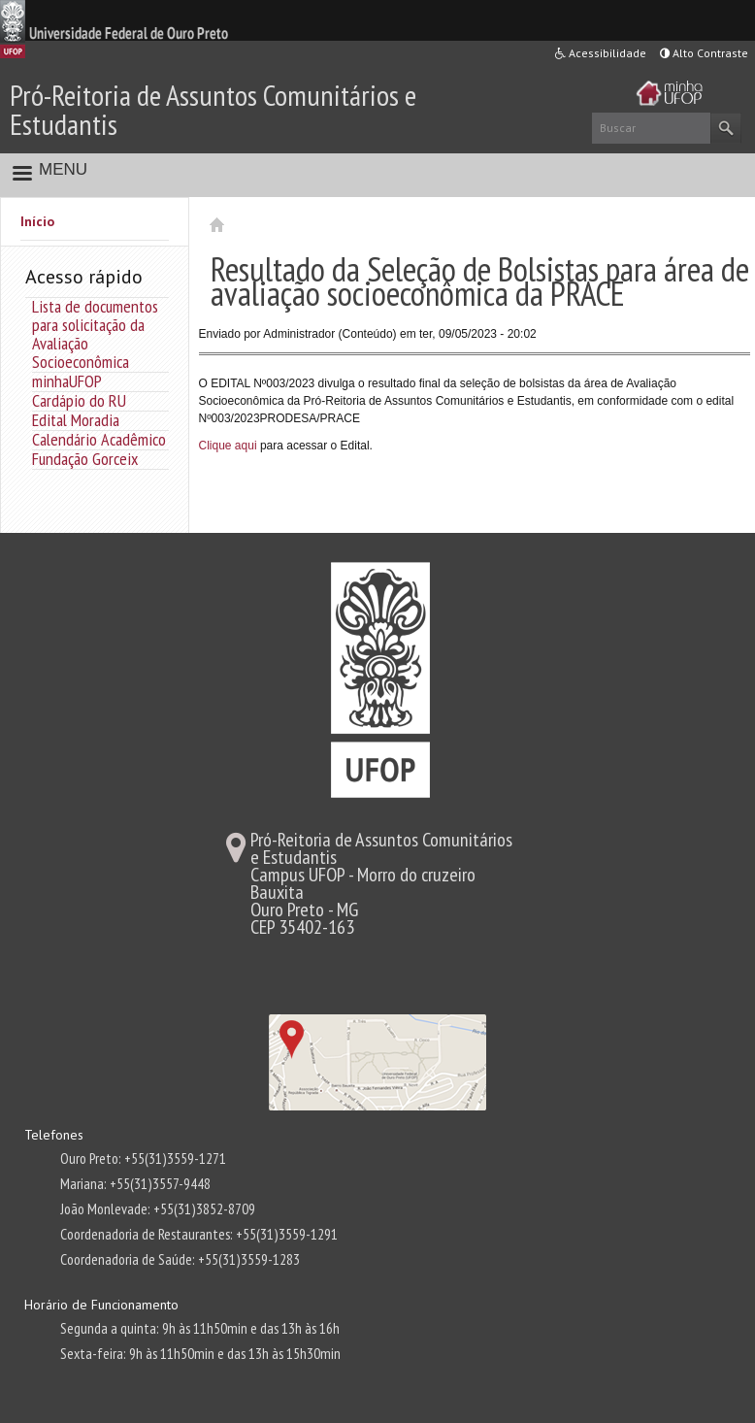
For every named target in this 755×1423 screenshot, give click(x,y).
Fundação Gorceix (85, 458)
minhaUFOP (67, 381)
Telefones (53, 1134)
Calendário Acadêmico (99, 439)
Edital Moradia (75, 420)
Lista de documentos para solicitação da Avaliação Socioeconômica (95, 334)
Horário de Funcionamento (101, 1304)
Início (37, 221)
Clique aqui (228, 445)
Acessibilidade (600, 53)
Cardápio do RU (79, 400)
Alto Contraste (704, 53)
